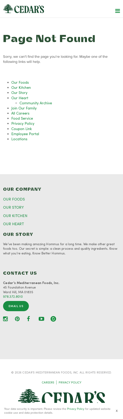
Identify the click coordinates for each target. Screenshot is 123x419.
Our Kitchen (21, 87)
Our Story (19, 92)
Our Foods (20, 82)
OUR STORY (13, 207)
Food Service (22, 118)
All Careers (20, 113)
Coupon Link (21, 128)
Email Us (16, 306)
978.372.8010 (13, 296)
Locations (19, 138)
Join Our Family (24, 108)
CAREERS (48, 382)
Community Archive (35, 102)
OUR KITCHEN (15, 215)
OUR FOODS (14, 199)
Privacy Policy (22, 123)
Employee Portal (25, 133)
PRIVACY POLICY (70, 382)
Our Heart (19, 97)
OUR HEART (13, 223)
